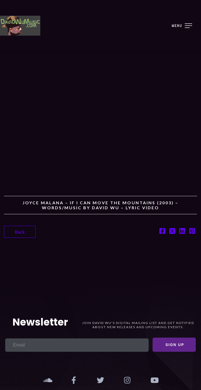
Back (20, 232)
